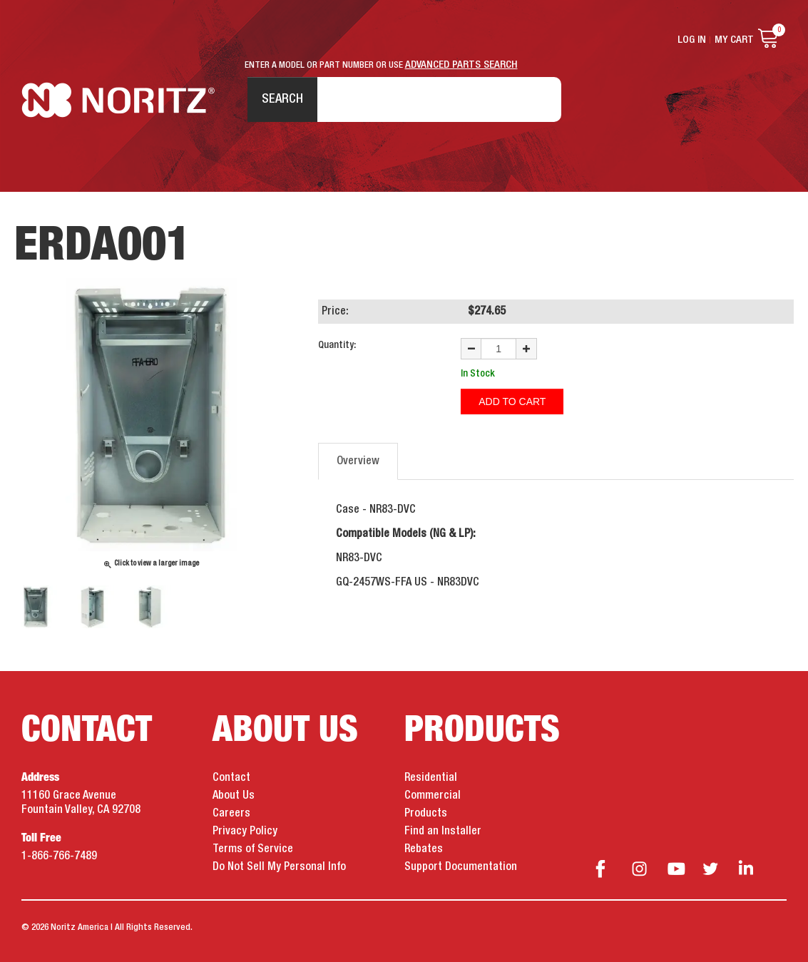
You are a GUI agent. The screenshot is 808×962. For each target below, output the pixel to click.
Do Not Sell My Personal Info (279, 867)
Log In (691, 40)
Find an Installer (442, 831)
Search (282, 99)
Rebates (423, 849)
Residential (430, 778)
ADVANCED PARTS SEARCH (461, 65)
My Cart (734, 40)
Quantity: (337, 345)
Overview (358, 461)
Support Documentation (460, 867)
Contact (231, 778)
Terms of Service (253, 849)
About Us (234, 796)
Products (425, 814)
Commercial (432, 796)
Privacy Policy (245, 831)
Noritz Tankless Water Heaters (118, 100)
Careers (231, 814)
